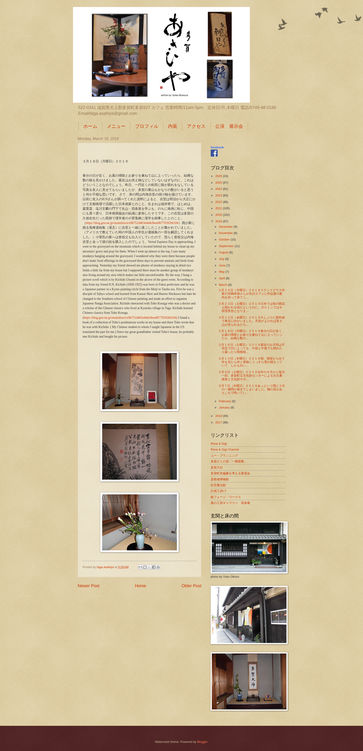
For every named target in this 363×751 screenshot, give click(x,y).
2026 (219, 176)
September (226, 246)
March (223, 284)
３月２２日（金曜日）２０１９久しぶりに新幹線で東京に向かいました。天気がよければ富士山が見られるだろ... (251, 321)
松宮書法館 (218, 485)
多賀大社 (217, 467)
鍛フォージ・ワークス (226, 497)
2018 (219, 416)
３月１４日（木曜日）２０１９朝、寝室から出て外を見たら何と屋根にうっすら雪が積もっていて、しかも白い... (251, 362)
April (222, 278)
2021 (219, 208)
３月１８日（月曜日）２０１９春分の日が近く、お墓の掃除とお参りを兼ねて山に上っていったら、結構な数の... (251, 334)
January (224, 407)
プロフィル (146, 126)
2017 (219, 422)
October (224, 239)
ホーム (90, 126)
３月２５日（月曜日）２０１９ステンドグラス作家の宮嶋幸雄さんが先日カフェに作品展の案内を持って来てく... (251, 293)
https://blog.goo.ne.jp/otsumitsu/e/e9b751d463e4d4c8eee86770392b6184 (132, 223)
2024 (219, 189)
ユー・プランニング (224, 455)
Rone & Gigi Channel (225, 449)
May (222, 271)
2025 (219, 182)
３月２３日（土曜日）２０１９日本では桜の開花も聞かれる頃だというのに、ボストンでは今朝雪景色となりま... (251, 307)
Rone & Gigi (219, 443)
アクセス (196, 126)
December (226, 226)
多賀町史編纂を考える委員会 (230, 473)
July (222, 259)
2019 (219, 221)
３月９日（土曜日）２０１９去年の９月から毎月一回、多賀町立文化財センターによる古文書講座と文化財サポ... (251, 375)
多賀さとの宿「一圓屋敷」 (229, 461)
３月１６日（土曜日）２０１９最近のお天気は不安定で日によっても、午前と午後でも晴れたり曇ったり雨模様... (251, 348)
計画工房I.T (218, 491)
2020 (219, 215)
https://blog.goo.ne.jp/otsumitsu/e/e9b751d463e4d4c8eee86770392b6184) (130, 317)
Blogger (202, 742)
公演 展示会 (229, 126)
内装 (172, 126)
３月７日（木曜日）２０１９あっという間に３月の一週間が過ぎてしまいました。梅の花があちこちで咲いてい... (251, 389)
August (224, 252)
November (226, 233)
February (225, 401)
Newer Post (88, 585)
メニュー (116, 126)
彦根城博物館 (220, 479)
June (222, 265)
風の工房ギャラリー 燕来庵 (230, 503)
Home (140, 585)
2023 (219, 195)
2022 (219, 202)
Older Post (191, 585)
